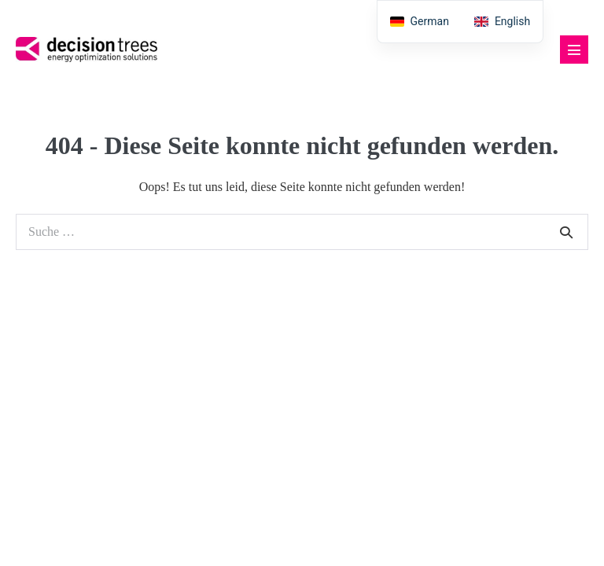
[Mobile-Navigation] (574, 49)
